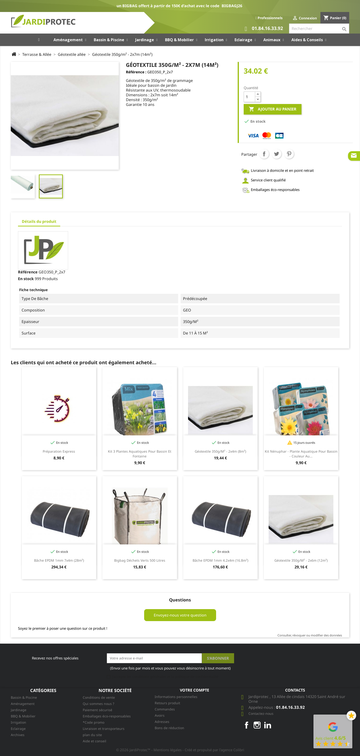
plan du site (92, 735)
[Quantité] (249, 97)
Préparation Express (59, 451)
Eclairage (18, 728)
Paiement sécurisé (97, 710)
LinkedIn (267, 725)
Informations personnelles (176, 696)
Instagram (257, 725)
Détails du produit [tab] (39, 221)
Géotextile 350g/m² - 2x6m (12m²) (301, 560)
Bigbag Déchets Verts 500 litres (139, 560)
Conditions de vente (99, 697)
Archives (17, 735)
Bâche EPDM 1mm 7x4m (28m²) (59, 560)
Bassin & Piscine (24, 697)
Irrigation (18, 722)
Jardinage (18, 710)
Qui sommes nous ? (98, 703)
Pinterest (289, 154)
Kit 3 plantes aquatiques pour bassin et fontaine (139, 453)
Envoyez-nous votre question (180, 615)
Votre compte (194, 690)
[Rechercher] (319, 28)
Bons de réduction (169, 728)
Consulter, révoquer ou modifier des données (309, 635)
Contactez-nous (260, 713)
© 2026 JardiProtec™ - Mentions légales (149, 749)
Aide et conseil (94, 741)
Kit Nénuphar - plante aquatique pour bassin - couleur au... (301, 453)
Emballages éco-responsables (107, 716)
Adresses (162, 721)
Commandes (165, 709)
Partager (264, 154)
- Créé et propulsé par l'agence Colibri (213, 749)
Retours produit (167, 703)
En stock (26, 278)
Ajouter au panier (272, 109)
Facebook (246, 725)
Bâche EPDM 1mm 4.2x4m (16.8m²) (220, 560)
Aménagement (23, 703)
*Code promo (93, 722)
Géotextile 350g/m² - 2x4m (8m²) (220, 451)
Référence (28, 272)
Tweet (276, 154)
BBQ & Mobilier (23, 716)
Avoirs (160, 715)
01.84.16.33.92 (264, 29)
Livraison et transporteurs (103, 728)
